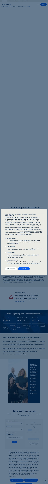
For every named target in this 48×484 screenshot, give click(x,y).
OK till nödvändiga (11, 268)
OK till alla (24, 268)
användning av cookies (29, 231)
